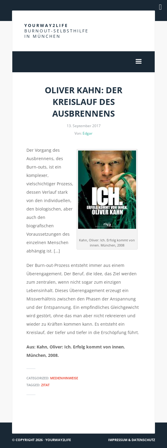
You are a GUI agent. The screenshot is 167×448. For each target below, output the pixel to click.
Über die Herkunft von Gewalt (122, 420)
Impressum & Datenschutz (131, 440)
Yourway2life (56, 30)
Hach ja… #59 (27, 420)
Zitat (45, 385)
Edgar (88, 133)
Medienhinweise (64, 378)
